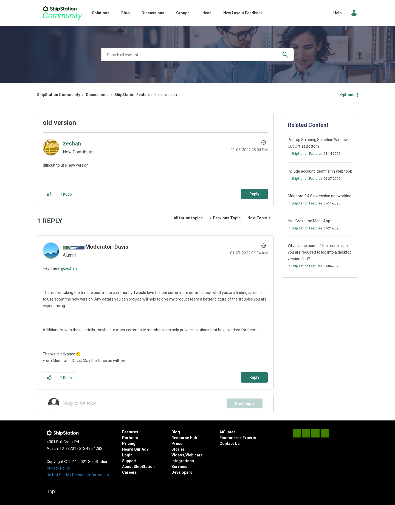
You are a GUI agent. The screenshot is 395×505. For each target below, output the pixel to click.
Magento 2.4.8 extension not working (319, 196)
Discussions (153, 13)
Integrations (182, 461)
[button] (49, 194)
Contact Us (229, 443)
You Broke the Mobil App (309, 221)
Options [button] (347, 94)
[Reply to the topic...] (145, 403)
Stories (178, 449)
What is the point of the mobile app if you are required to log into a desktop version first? (320, 252)
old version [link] (167, 94)
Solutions (100, 13)
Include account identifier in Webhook (320, 171)
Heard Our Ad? (135, 449)
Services (179, 466)
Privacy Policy (58, 468)
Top (51, 491)
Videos (177, 455)
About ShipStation (138, 466)
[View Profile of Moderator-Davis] (106, 246)
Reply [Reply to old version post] (254, 194)
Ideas (206, 13)
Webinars (194, 455)
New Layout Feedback (243, 13)
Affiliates (227, 432)
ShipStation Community (62, 13)
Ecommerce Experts (237, 438)
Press (176, 443)
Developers (181, 472)
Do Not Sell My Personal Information (78, 475)
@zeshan (68, 268)
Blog (125, 13)
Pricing (129, 443)
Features (130, 432)
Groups (183, 13)
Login (127, 455)
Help (337, 13)
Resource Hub (184, 438)
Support (129, 461)
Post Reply (244, 403)
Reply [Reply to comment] (254, 377)
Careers (129, 472)
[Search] (197, 54)
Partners (130, 438)
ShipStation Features (133, 94)
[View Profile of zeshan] (72, 143)
